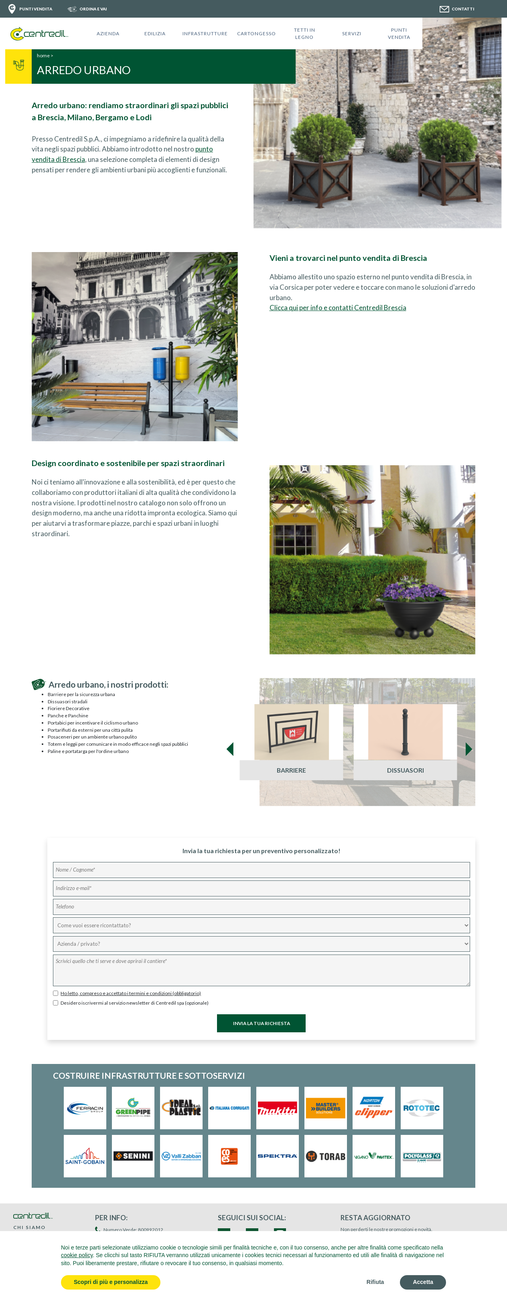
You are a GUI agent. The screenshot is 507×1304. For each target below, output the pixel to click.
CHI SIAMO (29, 1227)
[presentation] (230, 749)
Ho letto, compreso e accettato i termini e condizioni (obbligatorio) (131, 993)
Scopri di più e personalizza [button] (111, 1282)
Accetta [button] (423, 1282)
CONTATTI (463, 8)
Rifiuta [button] (375, 1282)
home (43, 55)
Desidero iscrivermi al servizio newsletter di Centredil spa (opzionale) (135, 1003)
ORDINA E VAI (93, 8)
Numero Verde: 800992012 (133, 1230)
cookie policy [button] (77, 1255)
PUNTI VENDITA (35, 8)
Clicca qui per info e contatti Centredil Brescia (338, 307)
